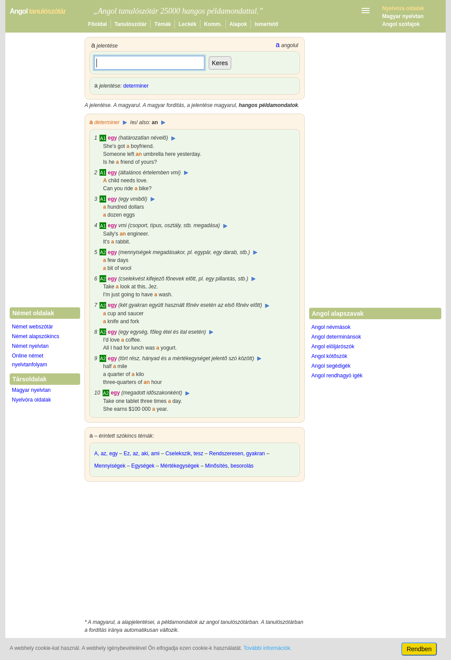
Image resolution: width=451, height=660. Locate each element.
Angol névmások (331, 327)
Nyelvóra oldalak (31, 400)
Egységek (143, 466)
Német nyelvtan (30, 346)
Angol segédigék (331, 366)
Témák (162, 24)
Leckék (187, 24)
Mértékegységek (179, 466)
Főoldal (97, 24)
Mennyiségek (110, 466)
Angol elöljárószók (332, 346)
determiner (135, 86)
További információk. (268, 648)
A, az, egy (106, 453)
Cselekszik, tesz (184, 453)
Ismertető (266, 24)
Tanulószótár (131, 24)
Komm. (213, 24)
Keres (220, 62)
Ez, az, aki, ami (141, 453)
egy (112, 138)
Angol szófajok (401, 24)
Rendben (419, 649)
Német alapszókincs (35, 336)
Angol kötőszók (329, 356)
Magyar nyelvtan (403, 16)
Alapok (238, 24)
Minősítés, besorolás (229, 466)
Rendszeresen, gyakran (237, 453)
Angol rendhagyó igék (336, 375)
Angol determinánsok (336, 337)
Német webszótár (32, 327)
